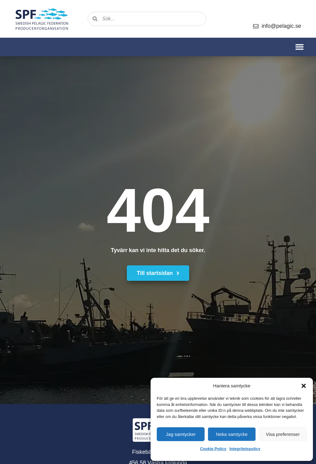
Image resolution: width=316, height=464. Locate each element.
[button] (304, 386)
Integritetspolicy (244, 448)
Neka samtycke (232, 434)
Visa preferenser (283, 434)
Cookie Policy (213, 448)
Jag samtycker (181, 434)
